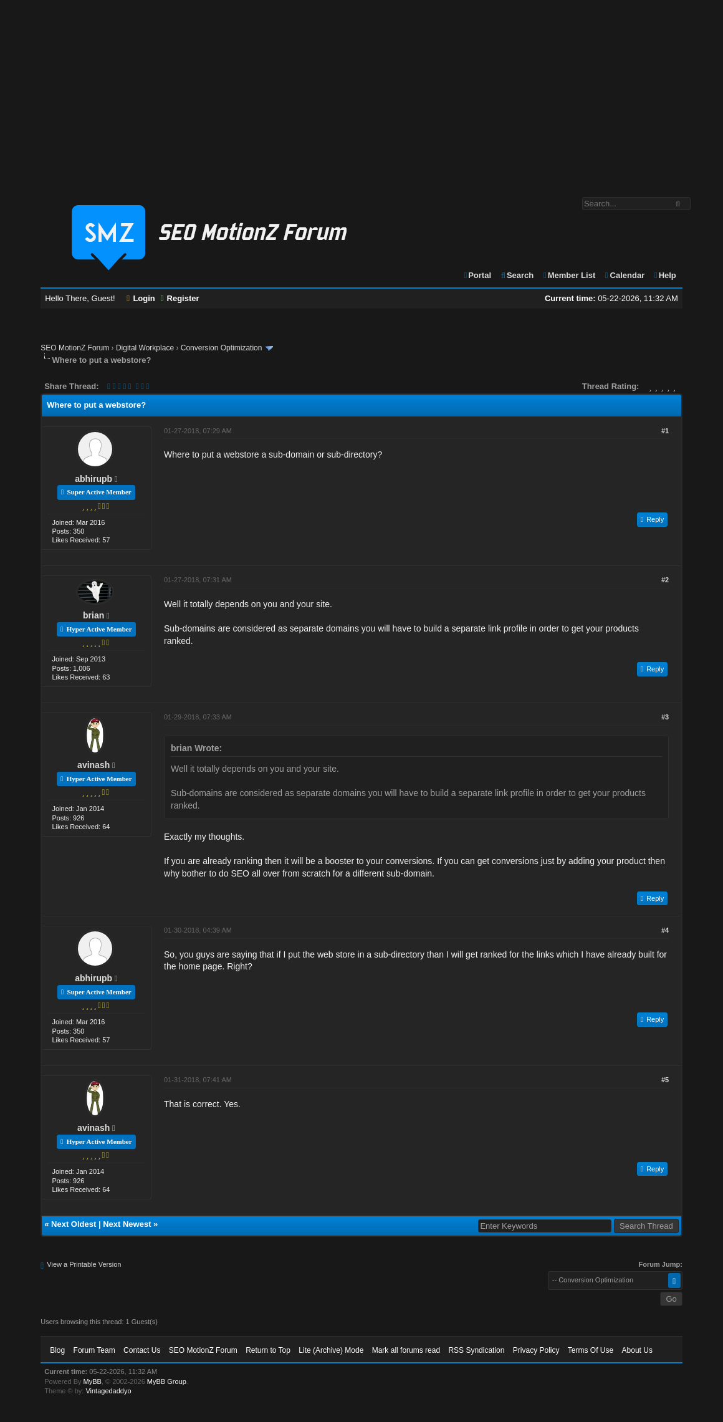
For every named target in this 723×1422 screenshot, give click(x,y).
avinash (93, 765)
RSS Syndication (476, 1350)
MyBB (93, 1381)
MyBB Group (166, 1381)
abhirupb (93, 479)
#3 (665, 717)
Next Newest (127, 1224)
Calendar (624, 275)
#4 (665, 930)
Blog (57, 1350)
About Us (637, 1350)
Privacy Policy (536, 1350)
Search (517, 275)
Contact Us (141, 1350)
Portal (476, 275)
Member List (568, 275)
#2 (665, 580)
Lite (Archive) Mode (331, 1350)
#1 (665, 431)
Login (141, 298)
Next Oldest (73, 1224)
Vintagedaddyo (108, 1391)
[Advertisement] (361, 92)
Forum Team (94, 1350)
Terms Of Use (590, 1350)
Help (664, 275)
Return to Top (268, 1350)
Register (179, 298)
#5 (665, 1079)
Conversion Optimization (221, 347)
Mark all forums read (406, 1350)
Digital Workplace (145, 347)
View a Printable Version (84, 1264)
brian (93, 615)
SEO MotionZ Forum (75, 347)
